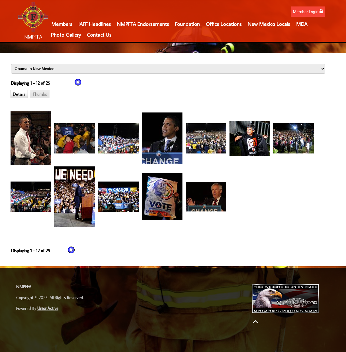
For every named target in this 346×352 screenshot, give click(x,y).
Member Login (308, 11)
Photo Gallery (66, 34)
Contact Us (99, 34)
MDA (301, 23)
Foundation (187, 23)
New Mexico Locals (269, 23)
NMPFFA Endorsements (143, 23)
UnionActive (47, 308)
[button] (19, 94)
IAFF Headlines (94, 23)
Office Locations (224, 23)
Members (61, 23)
